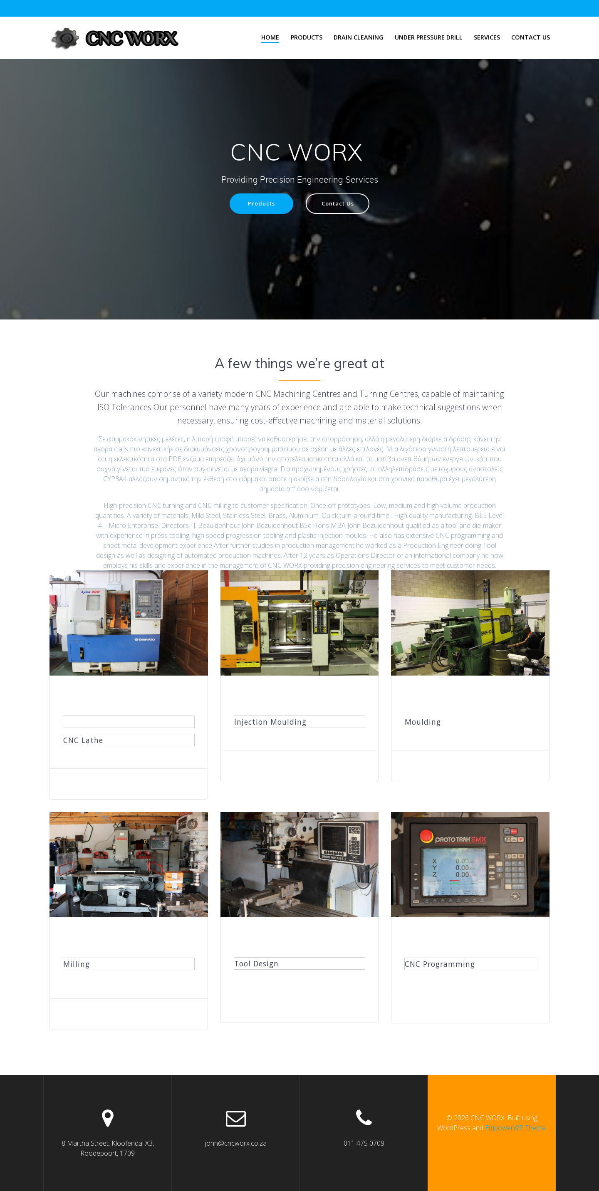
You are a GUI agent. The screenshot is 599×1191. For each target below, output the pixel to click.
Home (270, 37)
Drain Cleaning (359, 37)
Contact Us (530, 37)
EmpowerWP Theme (515, 1127)
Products (306, 37)
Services (487, 37)
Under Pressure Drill (429, 37)
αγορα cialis (111, 449)
